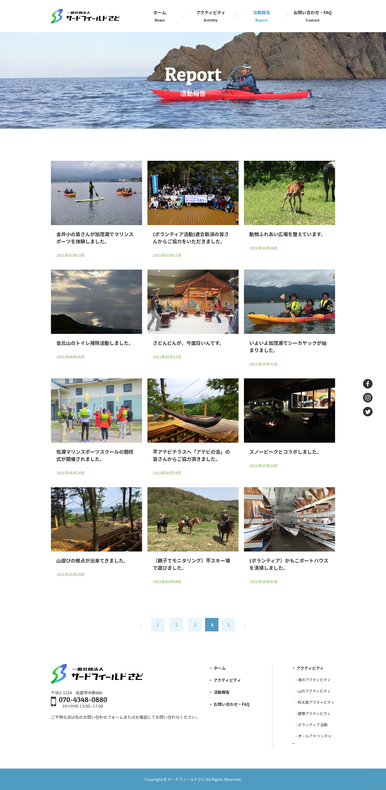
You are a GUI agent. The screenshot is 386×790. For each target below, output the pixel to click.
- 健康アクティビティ (313, 713)
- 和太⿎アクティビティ (315, 702)
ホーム (159, 16)
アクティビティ (210, 16)
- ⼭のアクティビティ (313, 691)
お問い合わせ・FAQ (312, 16)
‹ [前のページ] (141, 624)
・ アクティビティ (225, 680)
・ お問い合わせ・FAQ (229, 704)
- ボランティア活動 (311, 724)
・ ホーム (217, 668)
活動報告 (261, 16)
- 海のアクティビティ (313, 679)
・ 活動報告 (219, 692)
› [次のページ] (245, 624)
